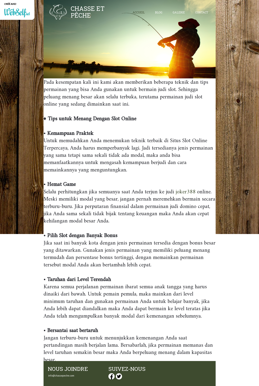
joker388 (185, 192)
